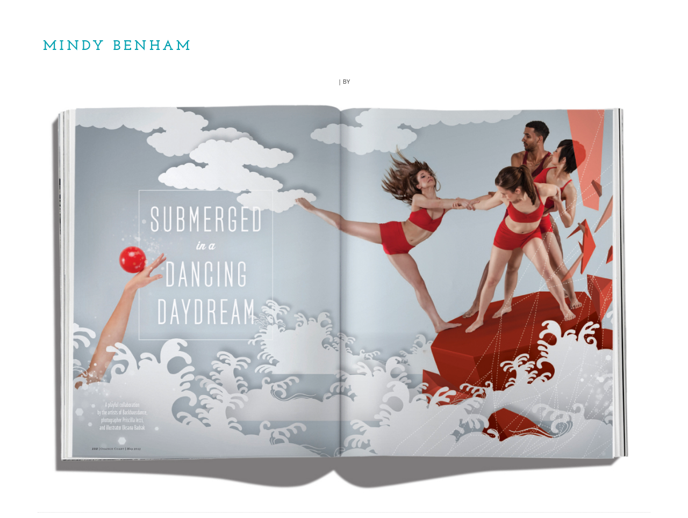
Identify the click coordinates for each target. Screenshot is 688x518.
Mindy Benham (117, 46)
